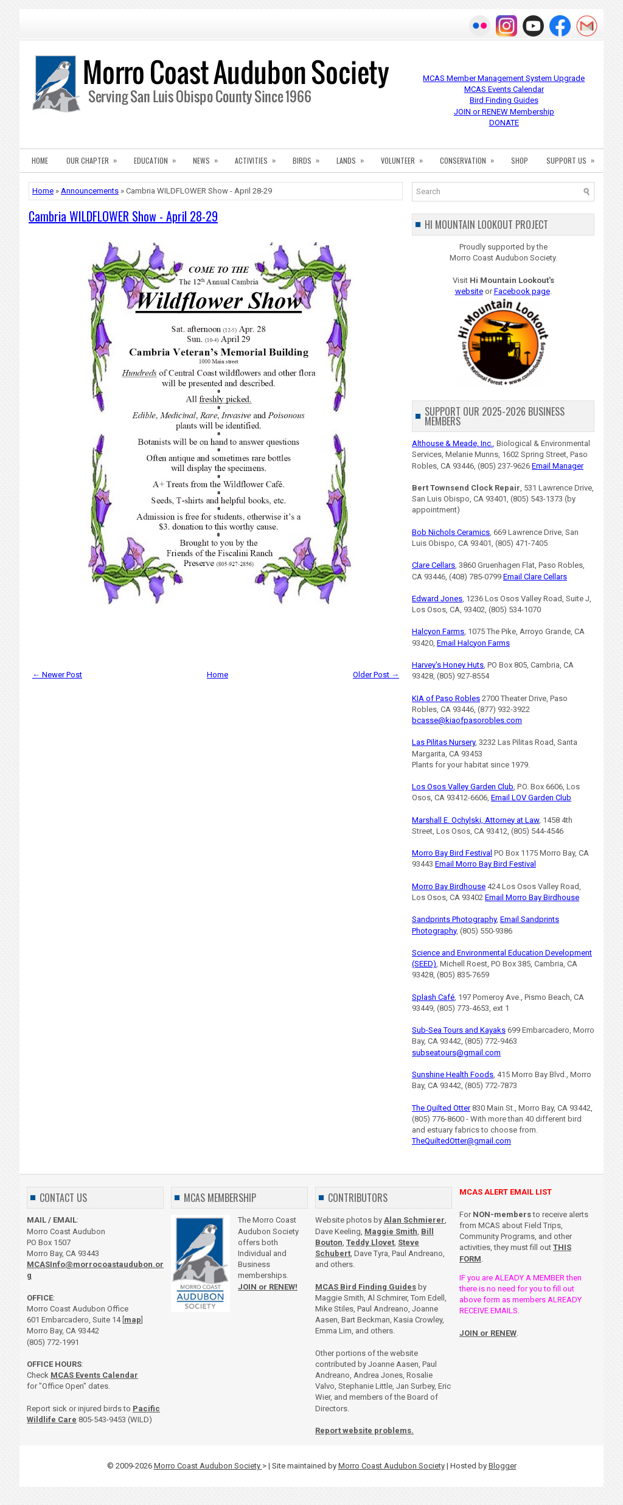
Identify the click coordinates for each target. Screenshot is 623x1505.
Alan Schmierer (414, 1219)
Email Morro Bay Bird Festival (485, 863)
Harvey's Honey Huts (448, 664)
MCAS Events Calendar (504, 89)
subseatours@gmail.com (456, 1052)
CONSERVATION (471, 157)
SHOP (519, 160)
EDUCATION (159, 157)
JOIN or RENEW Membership (504, 111)
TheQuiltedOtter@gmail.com (461, 1140)
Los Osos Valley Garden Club (462, 786)
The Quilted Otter (441, 1107)
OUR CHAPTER (95, 157)
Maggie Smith (390, 1231)
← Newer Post (57, 674)
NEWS (209, 157)
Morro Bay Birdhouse (449, 886)
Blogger (503, 1465)
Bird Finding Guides (504, 100)
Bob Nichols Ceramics (451, 532)
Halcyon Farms (438, 631)
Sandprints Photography (454, 919)
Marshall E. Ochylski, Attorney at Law (475, 820)
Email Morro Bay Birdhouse (532, 897)
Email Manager (557, 465)
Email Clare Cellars (535, 576)
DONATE (504, 122)
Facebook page (522, 291)
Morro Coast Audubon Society (208, 1465)
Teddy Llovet (370, 1242)
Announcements (90, 190)
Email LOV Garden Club (531, 797)
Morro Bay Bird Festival (452, 852)
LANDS (354, 157)
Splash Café (433, 997)
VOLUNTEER (406, 157)
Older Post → (376, 674)
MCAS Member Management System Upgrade (504, 78)
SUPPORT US (574, 157)
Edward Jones (437, 598)
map (132, 1319)
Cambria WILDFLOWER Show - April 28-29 (123, 216)
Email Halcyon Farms (473, 643)
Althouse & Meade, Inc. (452, 443)
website (469, 291)
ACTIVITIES (259, 157)
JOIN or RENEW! (268, 1286)
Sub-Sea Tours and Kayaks (459, 1030)
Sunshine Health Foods (452, 1074)
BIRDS (310, 157)
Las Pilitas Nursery (443, 742)
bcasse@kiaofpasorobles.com (467, 720)
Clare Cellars (433, 565)
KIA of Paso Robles (446, 698)
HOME (40, 160)
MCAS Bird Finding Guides (365, 1286)
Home (43, 190)
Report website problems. (364, 1430)
